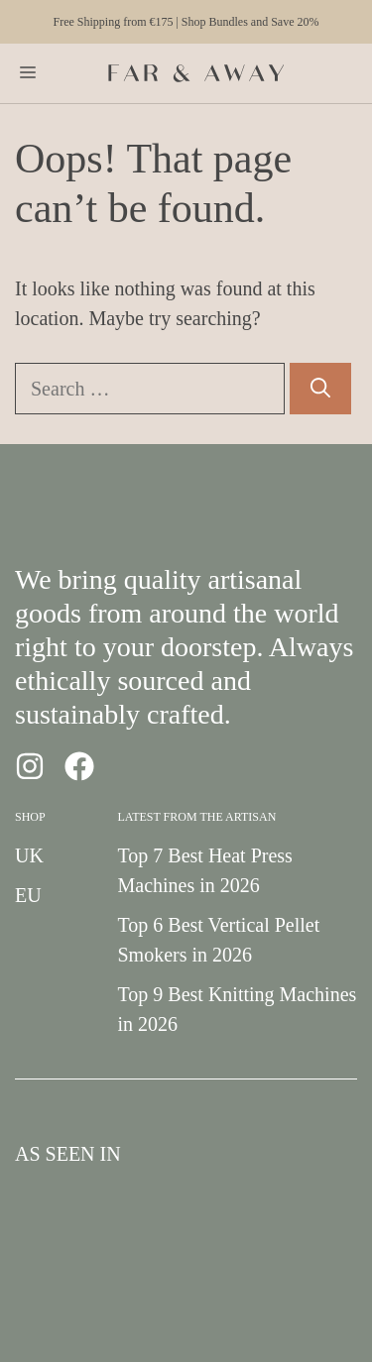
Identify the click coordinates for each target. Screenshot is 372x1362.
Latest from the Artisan (197, 817)
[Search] (320, 388)
